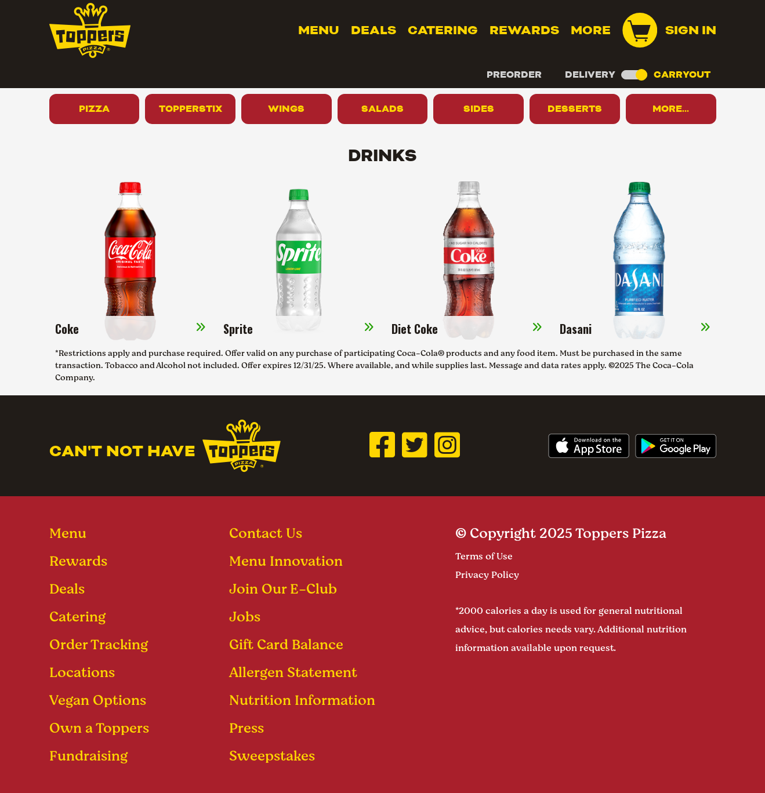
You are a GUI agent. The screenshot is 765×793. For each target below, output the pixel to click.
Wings (286, 109)
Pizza (94, 109)
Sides (478, 109)
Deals (373, 30)
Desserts (575, 109)
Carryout (682, 74)
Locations (82, 672)
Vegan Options (97, 700)
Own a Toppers (99, 728)
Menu (318, 30)
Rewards (524, 30)
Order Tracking (98, 644)
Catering (443, 30)
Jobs (244, 616)
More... (670, 109)
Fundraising (88, 756)
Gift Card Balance (286, 644)
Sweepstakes (272, 756)
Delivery (590, 74)
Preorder (514, 74)
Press (246, 728)
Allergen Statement (293, 672)
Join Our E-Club (283, 589)
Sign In (690, 30)
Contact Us (265, 533)
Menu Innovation (286, 561)
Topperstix (190, 109)
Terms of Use (484, 556)
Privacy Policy (487, 575)
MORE (591, 30)
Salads (382, 109)
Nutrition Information (302, 700)
